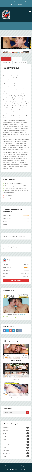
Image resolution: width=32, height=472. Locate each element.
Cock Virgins (22, 236)
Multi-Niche (16, 450)
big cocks (15, 236)
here (4, 249)
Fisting (16, 439)
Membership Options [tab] (20, 62)
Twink (16, 456)
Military (16, 448)
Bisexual (16, 433)
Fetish (16, 436)
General (16, 442)
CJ (9, 260)
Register (14, 4)
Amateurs (26, 264)
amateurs (10, 236)
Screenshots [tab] (16, 59)
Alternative (16, 428)
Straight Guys (16, 453)
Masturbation (16, 445)
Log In (20, 4)
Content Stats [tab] (7, 62)
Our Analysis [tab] (6, 59)
